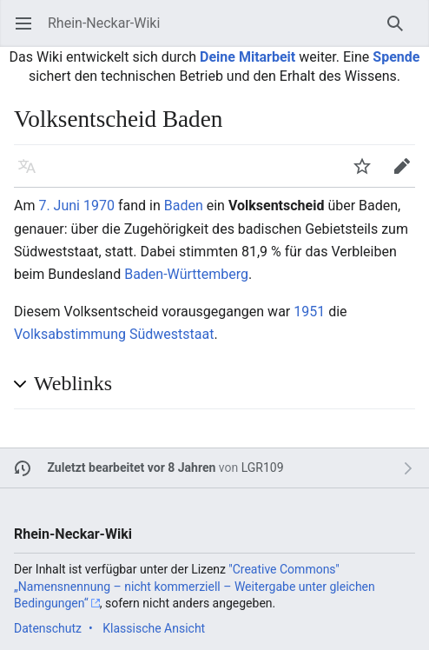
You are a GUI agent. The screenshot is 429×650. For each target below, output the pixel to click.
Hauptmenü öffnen (29, 31)
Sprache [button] (32, 174)
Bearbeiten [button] (407, 174)
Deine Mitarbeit (247, 57)
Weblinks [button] (73, 383)
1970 (99, 205)
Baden (183, 205)
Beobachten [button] (367, 174)
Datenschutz (48, 628)
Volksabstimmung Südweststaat (114, 334)
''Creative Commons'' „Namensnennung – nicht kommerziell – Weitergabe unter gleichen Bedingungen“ (194, 586)
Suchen (400, 31)
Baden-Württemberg (186, 274)
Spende (396, 57)
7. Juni (59, 205)
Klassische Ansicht (153, 628)
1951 (309, 311)
